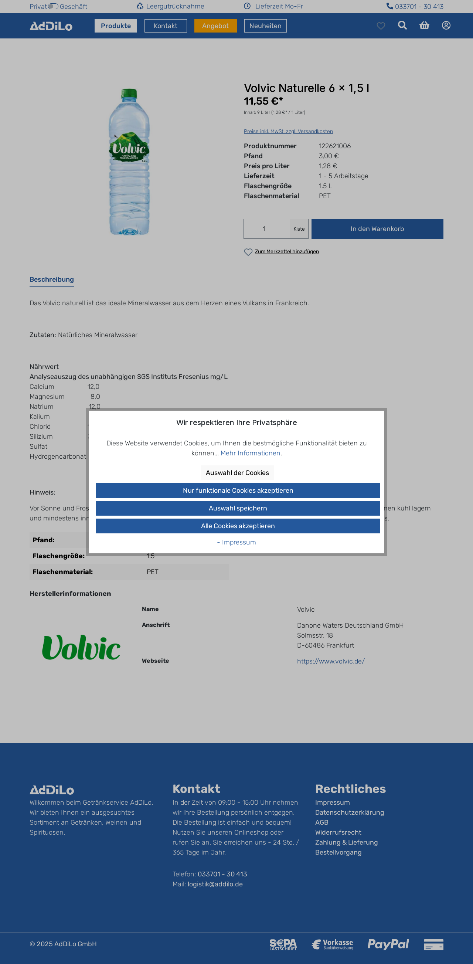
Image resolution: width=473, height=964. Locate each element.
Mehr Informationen (250, 453)
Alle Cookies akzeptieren (238, 526)
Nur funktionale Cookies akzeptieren (238, 490)
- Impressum (236, 542)
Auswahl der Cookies (237, 473)
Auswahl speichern (238, 508)
